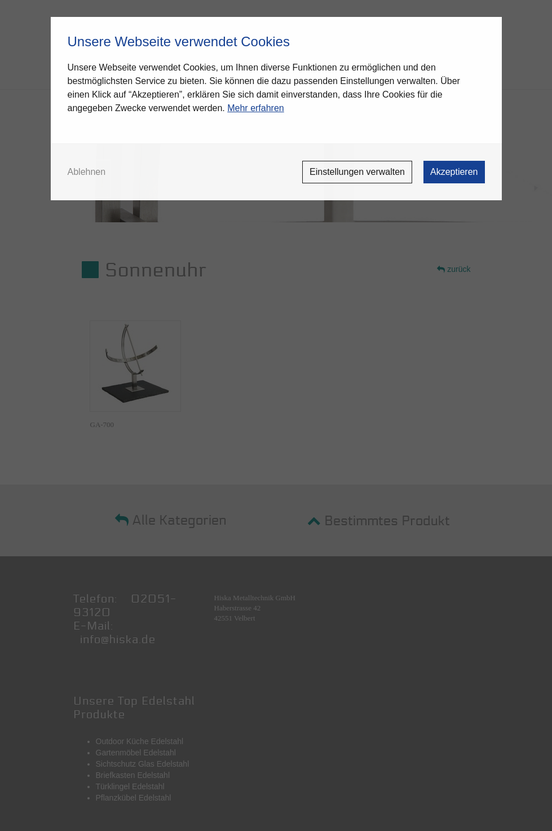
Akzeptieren (454, 172)
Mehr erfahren (255, 108)
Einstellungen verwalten (357, 172)
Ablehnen (87, 172)
